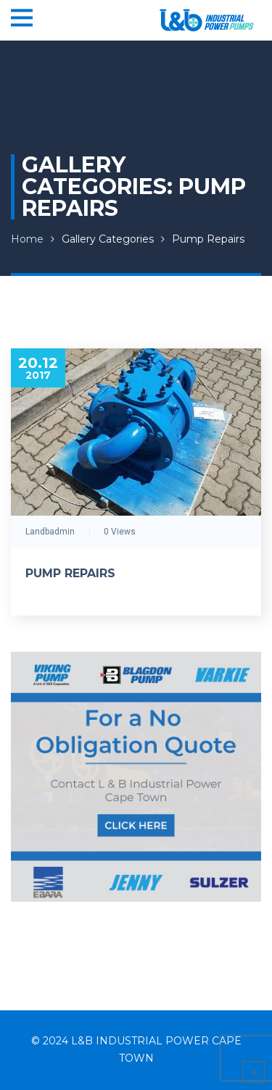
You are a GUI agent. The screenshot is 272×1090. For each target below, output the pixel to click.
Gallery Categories (108, 239)
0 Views (120, 532)
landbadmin (50, 532)
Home (27, 239)
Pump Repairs (208, 239)
